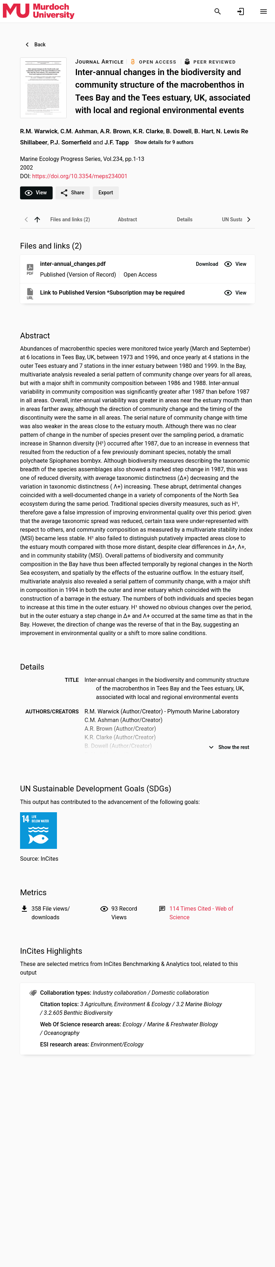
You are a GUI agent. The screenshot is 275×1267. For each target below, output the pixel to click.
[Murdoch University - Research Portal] (38, 11)
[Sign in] (240, 11)
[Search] (217, 11)
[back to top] (37, 219)
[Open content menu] (263, 11)
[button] (207, 264)
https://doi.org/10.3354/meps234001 (80, 176)
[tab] (70, 219)
